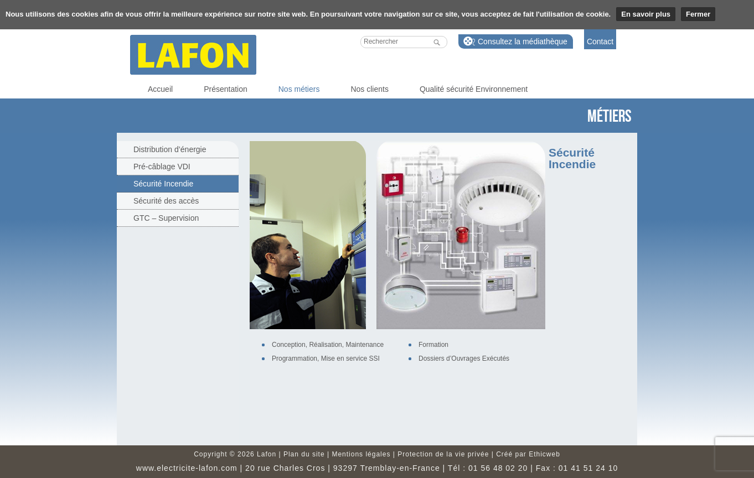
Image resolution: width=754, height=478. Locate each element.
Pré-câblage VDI (161, 166)
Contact (600, 41)
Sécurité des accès (166, 200)
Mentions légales (361, 454)
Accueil (160, 89)
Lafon (193, 55)
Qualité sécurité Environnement (474, 89)
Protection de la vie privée (443, 454)
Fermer (698, 14)
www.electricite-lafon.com (186, 468)
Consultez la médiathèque (522, 41)
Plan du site (304, 454)
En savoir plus (645, 14)
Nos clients (369, 89)
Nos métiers (299, 89)
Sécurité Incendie (163, 183)
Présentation (225, 89)
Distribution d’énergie (169, 149)
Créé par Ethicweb (528, 454)
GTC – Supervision (166, 218)
